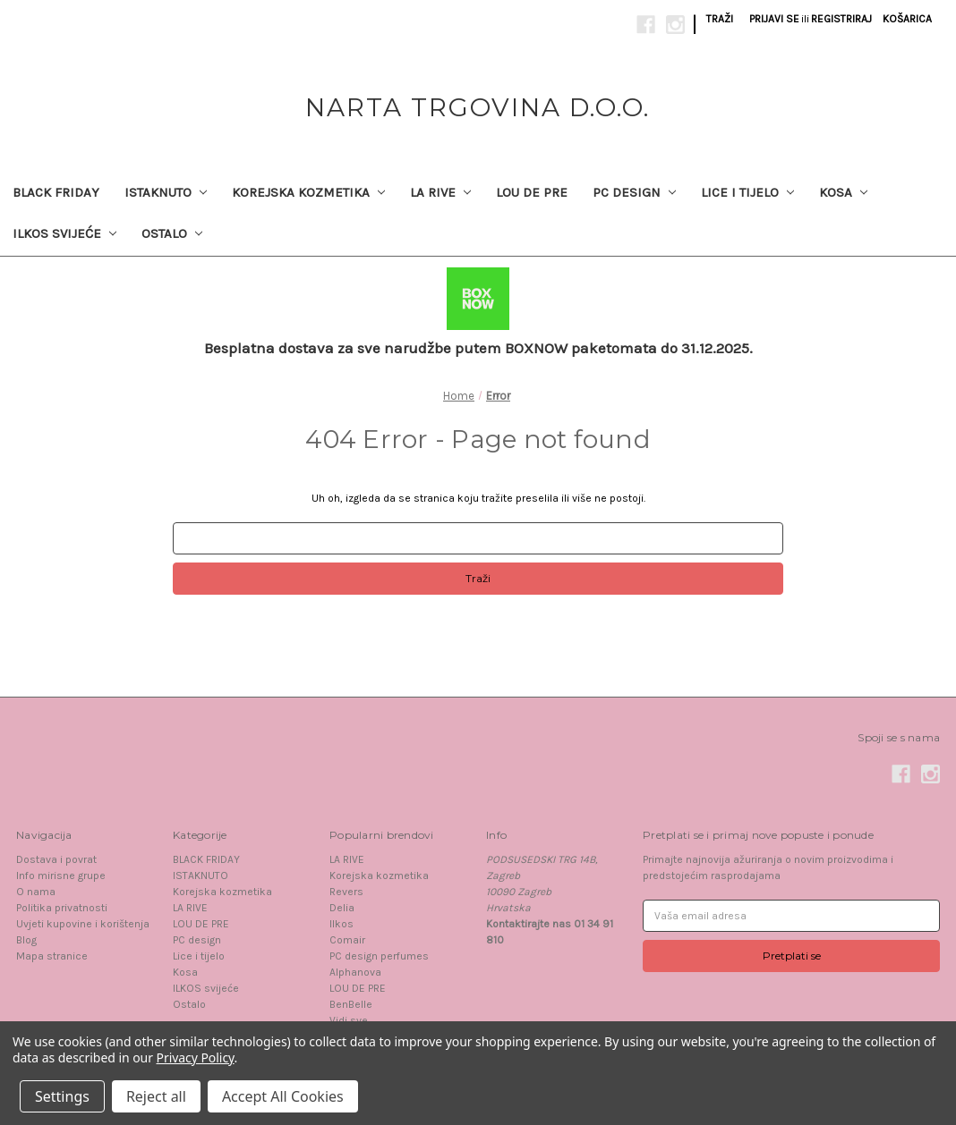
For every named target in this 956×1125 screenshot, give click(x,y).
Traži (719, 19)
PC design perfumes (379, 956)
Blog (26, 940)
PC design (634, 192)
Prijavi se (774, 19)
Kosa (843, 192)
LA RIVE (440, 192)
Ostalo (171, 233)
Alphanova (355, 972)
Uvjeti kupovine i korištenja (82, 924)
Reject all (156, 1096)
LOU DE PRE (532, 192)
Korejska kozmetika (308, 192)
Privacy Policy (196, 1057)
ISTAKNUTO (165, 192)
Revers (346, 891)
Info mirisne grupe (61, 875)
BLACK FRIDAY (56, 192)
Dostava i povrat (56, 859)
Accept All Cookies (283, 1096)
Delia (341, 907)
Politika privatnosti (61, 907)
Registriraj (841, 19)
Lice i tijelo (747, 192)
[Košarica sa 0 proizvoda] (907, 19)
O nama (35, 891)
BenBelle (350, 1004)
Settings (62, 1096)
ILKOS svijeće (64, 233)
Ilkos (341, 924)
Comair (347, 940)
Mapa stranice (52, 956)
